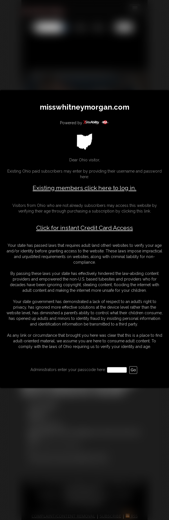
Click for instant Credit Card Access (84, 228)
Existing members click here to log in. (84, 187)
